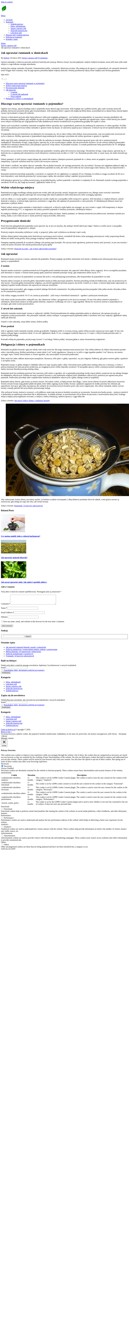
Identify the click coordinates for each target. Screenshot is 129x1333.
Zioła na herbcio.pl (8, 731)
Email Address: (7, 614)
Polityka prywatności (14, 37)
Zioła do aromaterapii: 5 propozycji (19, 656)
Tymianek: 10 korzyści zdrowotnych (20, 658)
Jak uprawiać (11, 90)
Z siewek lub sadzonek (19, 94)
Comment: (5, 606)
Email (3, 669)
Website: (4, 619)
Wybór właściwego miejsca (16, 86)
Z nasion (14, 92)
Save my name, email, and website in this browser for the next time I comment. (33, 623)
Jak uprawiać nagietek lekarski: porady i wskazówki (26, 649)
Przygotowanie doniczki (15, 88)
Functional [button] (5, 808)
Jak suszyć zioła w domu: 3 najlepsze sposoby (32, 401)
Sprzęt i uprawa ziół (18, 28)
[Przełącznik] (6, 79)
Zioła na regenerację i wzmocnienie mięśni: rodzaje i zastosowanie (31, 651)
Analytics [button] (4, 826)
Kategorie (9, 22)
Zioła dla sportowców (19, 31)
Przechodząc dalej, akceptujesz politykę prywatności (24, 672)
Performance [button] (6, 817)
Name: (4, 610)
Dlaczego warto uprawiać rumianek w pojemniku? (25, 83)
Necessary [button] (5, 765)
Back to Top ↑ (6, 733)
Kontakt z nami (12, 39)
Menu (3, 16)
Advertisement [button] (6, 835)
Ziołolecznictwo (17, 24)
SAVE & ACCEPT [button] (8, 851)
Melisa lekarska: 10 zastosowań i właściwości (23, 653)
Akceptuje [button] (122, 736)
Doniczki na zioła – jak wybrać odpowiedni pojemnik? (35, 249)
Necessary (8, 768)
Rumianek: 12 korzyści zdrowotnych (28, 506)
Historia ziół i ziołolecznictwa (17, 35)
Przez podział (16, 96)
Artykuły (9, 20)
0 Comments (43, 58)
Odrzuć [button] (4, 738)
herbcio (7, 58)
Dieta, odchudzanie (18, 26)
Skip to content (7, 2)
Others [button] (3, 844)
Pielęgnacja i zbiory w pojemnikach (19, 99)
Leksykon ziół (16, 33)
